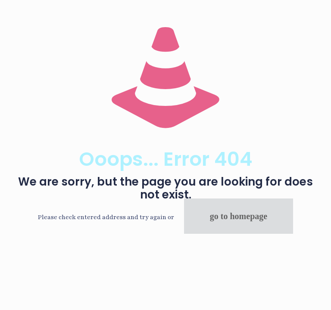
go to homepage (238, 216)
